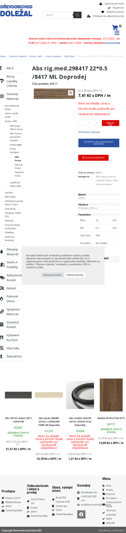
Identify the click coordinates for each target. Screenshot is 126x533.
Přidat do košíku (110, 122)
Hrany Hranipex (53, 54)
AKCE (10, 67)
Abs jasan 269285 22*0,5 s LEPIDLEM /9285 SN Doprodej (49, 420)
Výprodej (13, 347)
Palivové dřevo (12, 297)
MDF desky (10, 195)
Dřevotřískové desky (12, 106)
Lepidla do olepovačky (15, 183)
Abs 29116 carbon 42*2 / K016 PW (18, 418)
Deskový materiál (18, 54)
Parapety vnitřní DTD (13, 213)
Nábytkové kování (14, 276)
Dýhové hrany (18, 165)
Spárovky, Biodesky (10, 237)
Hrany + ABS (36, 54)
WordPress (105, 529)
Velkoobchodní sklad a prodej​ (37, 488)
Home (3, 54)
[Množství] (89, 122)
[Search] (77, 15)
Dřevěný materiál (12, 250)
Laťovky (9, 191)
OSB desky (10, 207)
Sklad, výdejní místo (62, 488)
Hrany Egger (16, 143)
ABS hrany (69, 54)
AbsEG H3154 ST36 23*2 (111, 417)
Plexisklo (9, 219)
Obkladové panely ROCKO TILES (14, 201)
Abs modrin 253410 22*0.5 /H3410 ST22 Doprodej (80, 420)
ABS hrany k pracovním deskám (16, 136)
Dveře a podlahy (12, 263)
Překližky (9, 231)
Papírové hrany (19, 173)
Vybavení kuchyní (13, 336)
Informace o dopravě (89, 131)
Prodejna (8, 490)
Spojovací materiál (13, 310)
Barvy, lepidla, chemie (12, 80)
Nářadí (11, 287)
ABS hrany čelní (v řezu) (16, 126)
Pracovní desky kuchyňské (12, 225)
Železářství (14, 355)
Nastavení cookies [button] (52, 274)
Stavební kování (13, 323)
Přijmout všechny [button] (75, 274)
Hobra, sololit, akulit (12, 114)
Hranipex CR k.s (87, 206)
